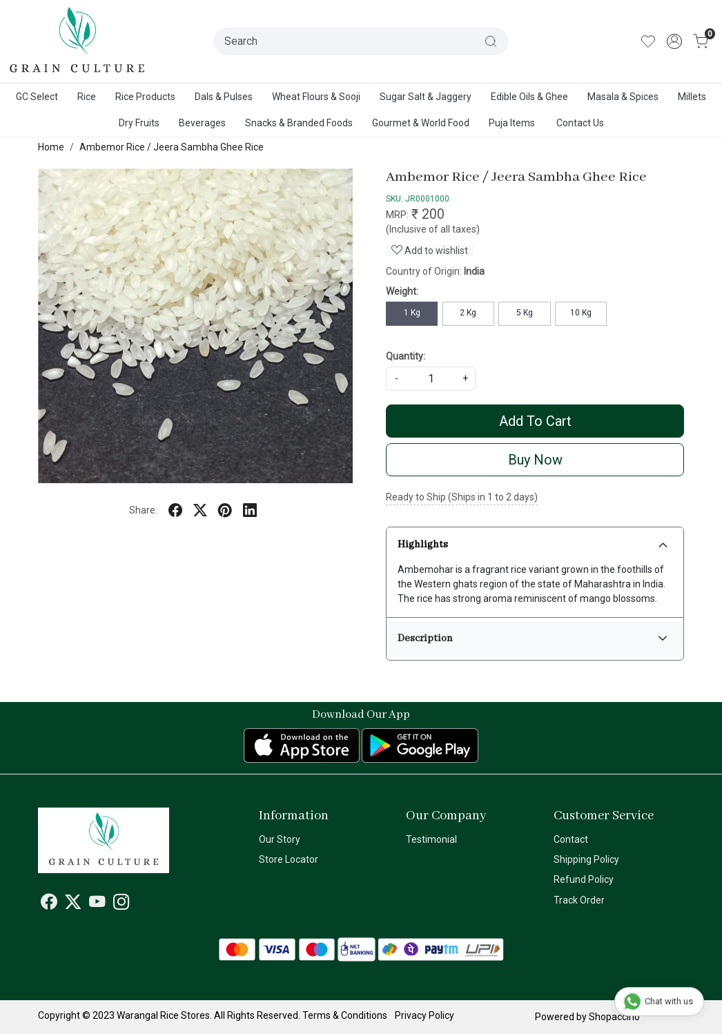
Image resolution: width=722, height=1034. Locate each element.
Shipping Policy (586, 859)
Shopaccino (614, 1016)
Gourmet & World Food (420, 122)
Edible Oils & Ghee (529, 96)
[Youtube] (97, 905)
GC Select (37, 96)
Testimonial (431, 839)
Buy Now (535, 459)
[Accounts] (674, 41)
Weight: (402, 291)
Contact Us (580, 122)
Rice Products (145, 96)
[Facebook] (49, 905)
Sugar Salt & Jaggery (425, 96)
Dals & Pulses (224, 96)
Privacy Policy (424, 1015)
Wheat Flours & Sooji (316, 96)
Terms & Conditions (344, 1015)
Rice (86, 96)
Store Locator (288, 859)
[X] (73, 905)
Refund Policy (584, 879)
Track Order (579, 900)
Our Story (279, 839)
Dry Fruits (139, 122)
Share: (143, 510)
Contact (571, 839)
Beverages (202, 122)
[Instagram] (121, 905)
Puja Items (512, 122)
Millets (692, 96)
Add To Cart (535, 421)
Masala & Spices (622, 96)
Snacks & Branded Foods (299, 122)
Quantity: (405, 356)
